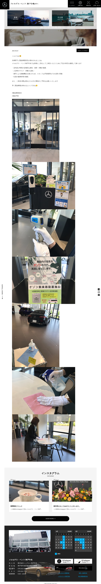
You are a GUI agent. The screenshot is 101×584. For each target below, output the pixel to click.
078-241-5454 (22, 568)
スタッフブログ (83, 50)
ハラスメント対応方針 (64, 576)
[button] (27, 550)
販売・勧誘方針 (83, 573)
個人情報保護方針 (83, 576)
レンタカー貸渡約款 (64, 573)
